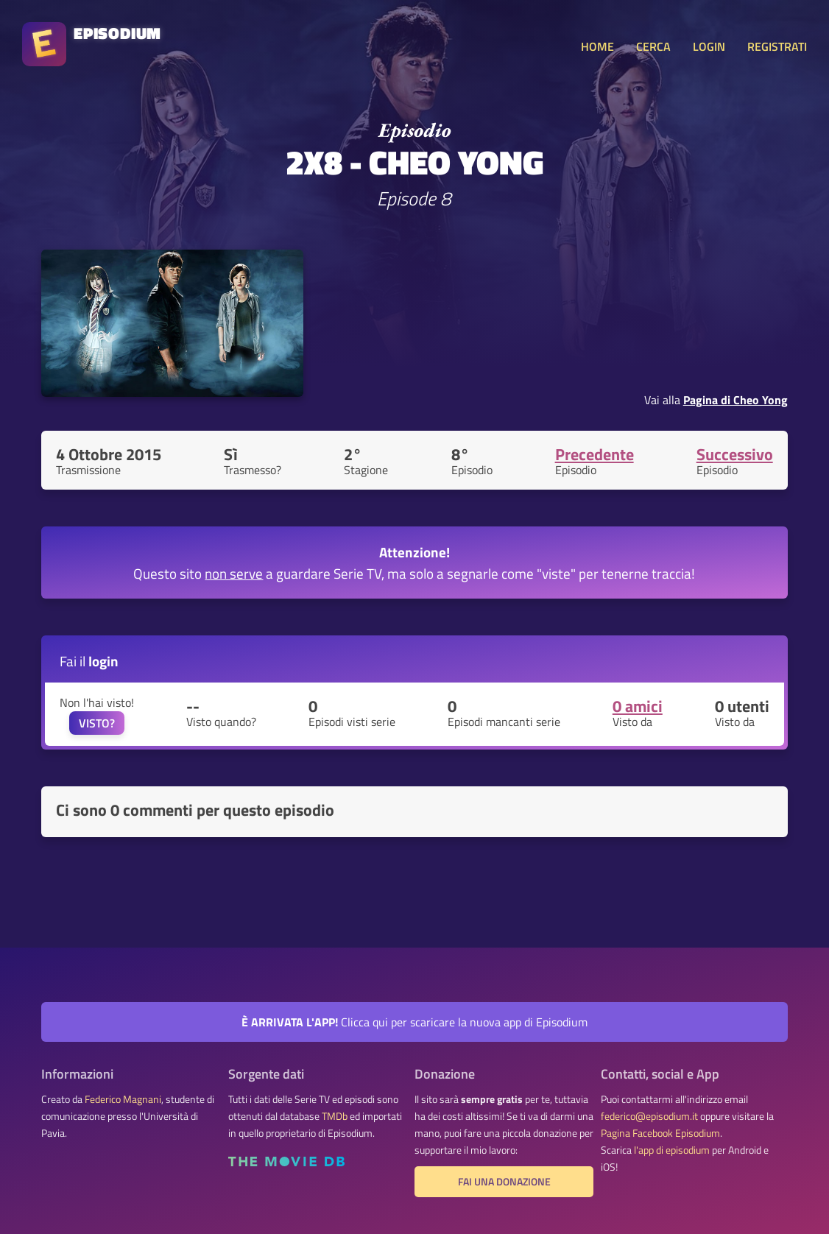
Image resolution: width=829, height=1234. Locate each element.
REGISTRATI (777, 46)
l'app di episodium (672, 1150)
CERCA (653, 46)
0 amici (638, 706)
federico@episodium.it (649, 1116)
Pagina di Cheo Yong (735, 400)
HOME (597, 46)
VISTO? (97, 723)
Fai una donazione (504, 1182)
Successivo (734, 454)
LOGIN (709, 46)
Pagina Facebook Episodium (660, 1133)
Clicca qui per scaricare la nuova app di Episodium (414, 1022)
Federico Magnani (123, 1099)
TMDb (335, 1116)
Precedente (594, 454)
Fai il (89, 660)
